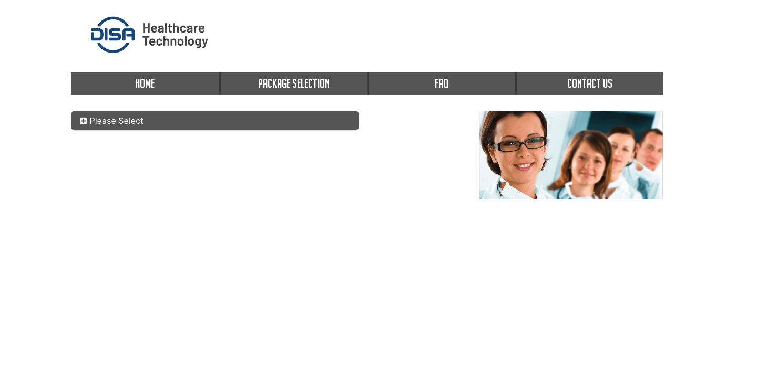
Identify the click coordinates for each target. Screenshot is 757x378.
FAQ (441, 83)
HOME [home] (145, 83)
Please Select (112, 121)
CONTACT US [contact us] (589, 83)
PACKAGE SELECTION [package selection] (294, 83)
